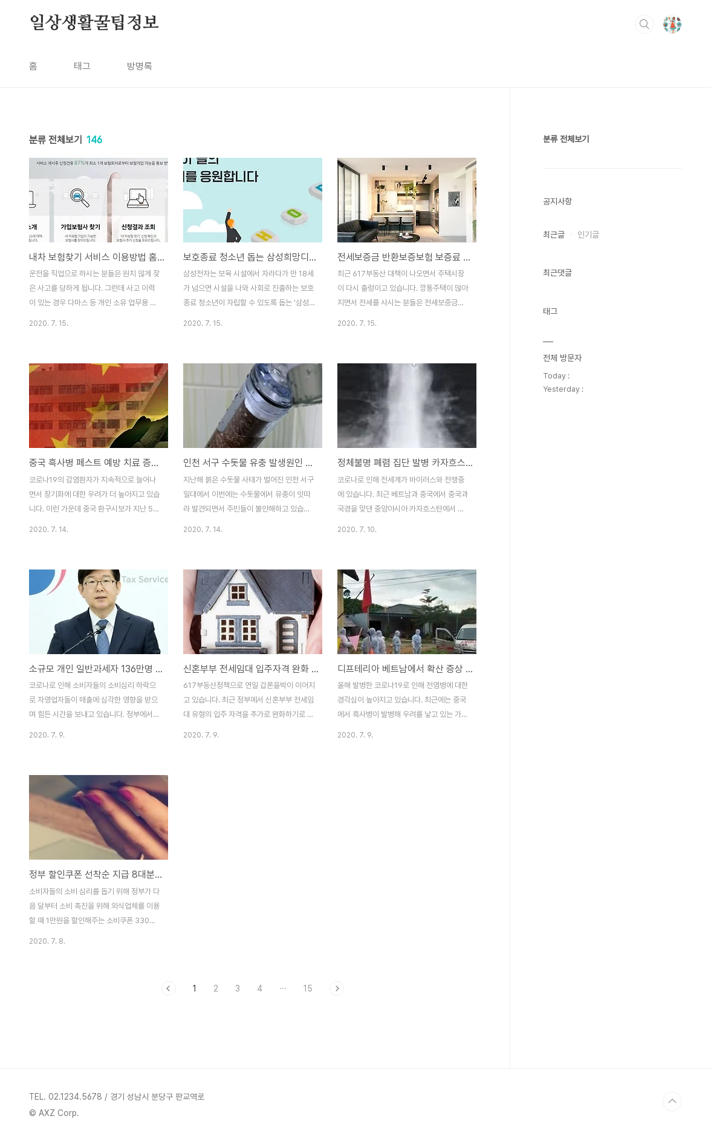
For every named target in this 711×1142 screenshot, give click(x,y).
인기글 (588, 234)
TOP (672, 1101)
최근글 (554, 234)
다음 (337, 988)
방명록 (139, 66)
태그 (82, 66)
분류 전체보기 (566, 139)
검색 (644, 24)
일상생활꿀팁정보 (93, 23)
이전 (168, 988)
